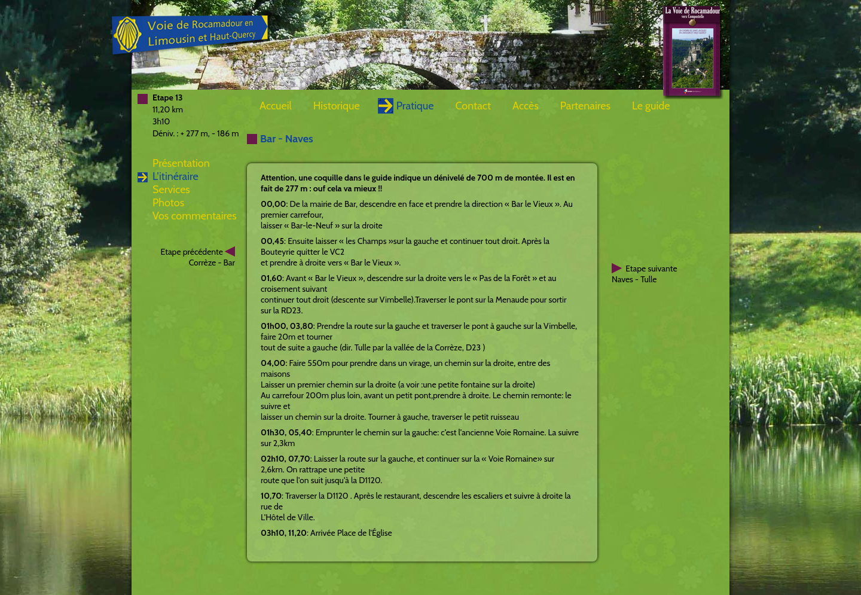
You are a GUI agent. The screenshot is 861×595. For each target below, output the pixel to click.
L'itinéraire (175, 176)
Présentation (181, 163)
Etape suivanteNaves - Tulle (644, 274)
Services (171, 189)
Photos (168, 202)
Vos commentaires (194, 215)
